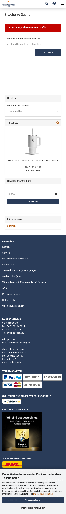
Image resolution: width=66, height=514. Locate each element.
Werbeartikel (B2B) (11, 276)
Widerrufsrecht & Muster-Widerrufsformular (24, 282)
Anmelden (33, 201)
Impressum (8, 264)
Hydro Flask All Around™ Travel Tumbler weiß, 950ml (33, 160)
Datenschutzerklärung (43, 494)
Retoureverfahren (11, 294)
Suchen (48, 52)
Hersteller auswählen (18, 105)
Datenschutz (8, 300)
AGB (4, 288)
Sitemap (11, 226)
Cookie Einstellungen (13, 305)
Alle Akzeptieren (33, 500)
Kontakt (6, 246)
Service (6, 252)
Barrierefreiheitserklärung (15, 258)
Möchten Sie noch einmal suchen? (22, 38)
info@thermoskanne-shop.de (16, 342)
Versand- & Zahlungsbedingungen (19, 270)
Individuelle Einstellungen (33, 508)
